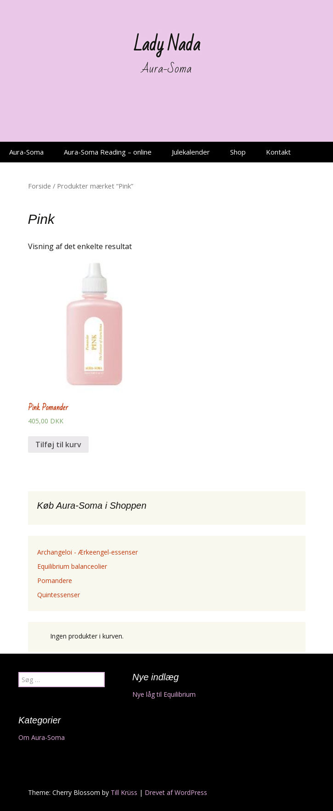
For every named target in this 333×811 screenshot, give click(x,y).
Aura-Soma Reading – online (108, 151)
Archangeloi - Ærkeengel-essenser (87, 552)
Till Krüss (124, 792)
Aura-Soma (26, 151)
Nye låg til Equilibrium (164, 694)
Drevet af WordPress (176, 792)
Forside (39, 185)
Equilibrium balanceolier (72, 566)
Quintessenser (58, 594)
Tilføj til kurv (58, 444)
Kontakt (278, 151)
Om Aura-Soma (41, 737)
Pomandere (54, 580)
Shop (238, 151)
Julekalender (191, 151)
